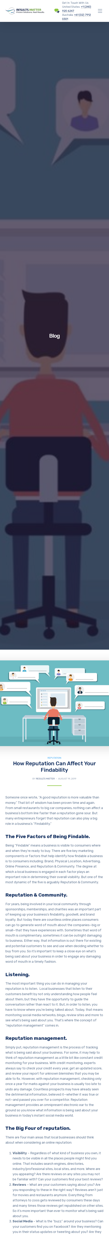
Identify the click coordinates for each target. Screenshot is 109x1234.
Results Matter (45, 778)
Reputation (54, 758)
